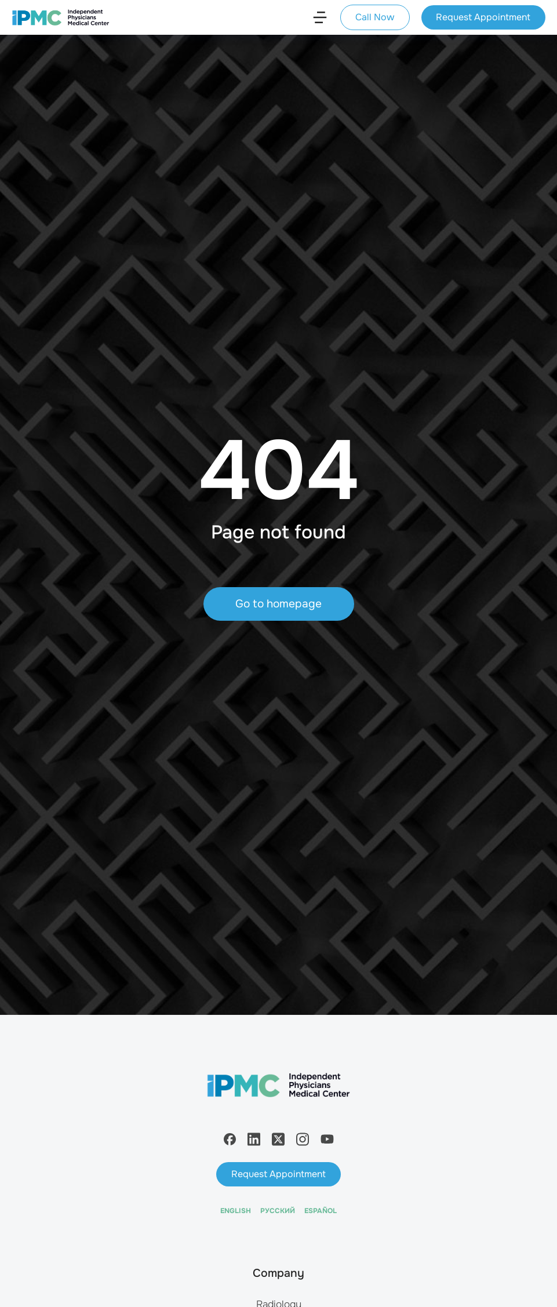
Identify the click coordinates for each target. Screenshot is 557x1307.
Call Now (374, 17)
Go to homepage (278, 603)
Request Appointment (483, 17)
